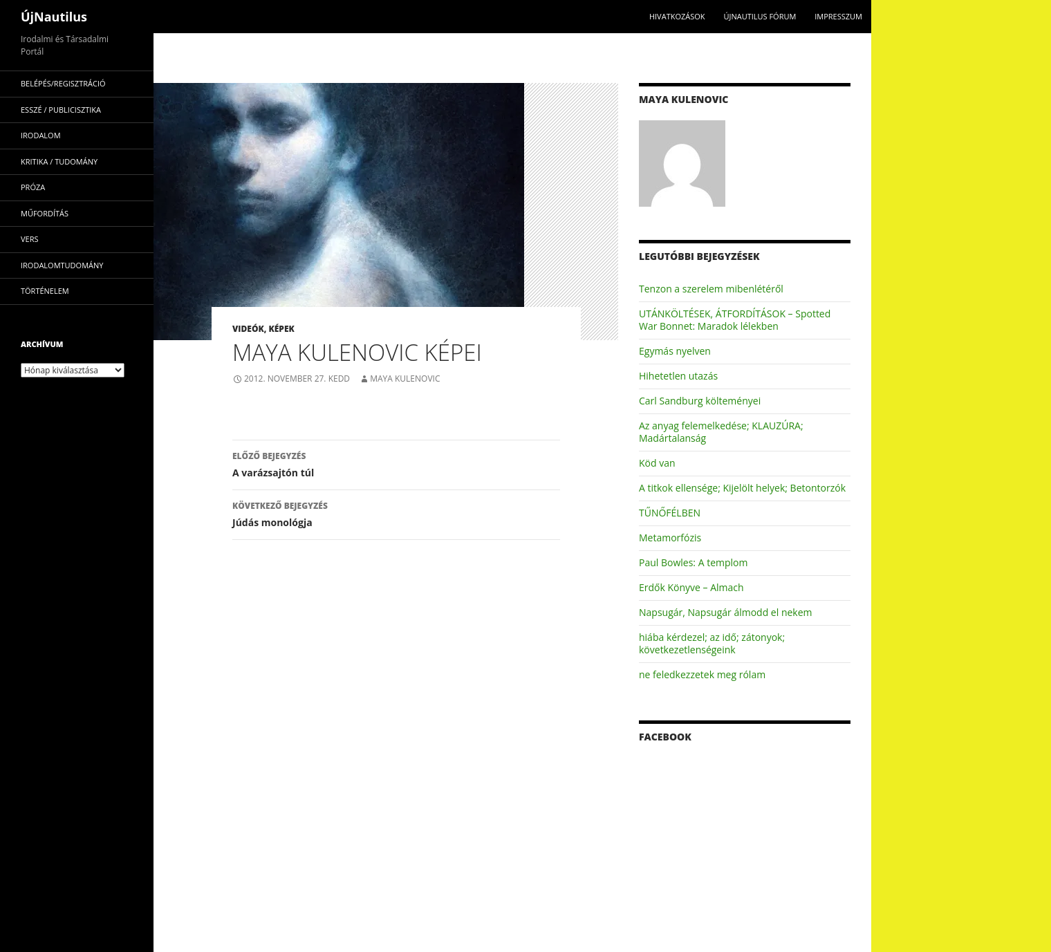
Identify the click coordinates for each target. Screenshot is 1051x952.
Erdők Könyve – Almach (691, 587)
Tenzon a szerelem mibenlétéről (711, 288)
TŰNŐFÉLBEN (669, 512)
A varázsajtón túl (396, 463)
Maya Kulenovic (405, 378)
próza (33, 187)
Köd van (657, 462)
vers (30, 239)
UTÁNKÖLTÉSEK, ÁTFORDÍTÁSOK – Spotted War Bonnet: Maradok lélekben (734, 320)
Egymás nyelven (675, 350)
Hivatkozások (677, 16)
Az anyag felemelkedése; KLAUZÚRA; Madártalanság (721, 432)
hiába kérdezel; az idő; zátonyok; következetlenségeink (712, 643)
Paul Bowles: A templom (693, 562)
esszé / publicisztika (61, 109)
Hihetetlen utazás (678, 375)
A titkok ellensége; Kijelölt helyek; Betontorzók (742, 487)
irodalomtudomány (62, 265)
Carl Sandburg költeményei (700, 400)
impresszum (838, 16)
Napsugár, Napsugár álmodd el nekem (725, 612)
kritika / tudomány (59, 161)
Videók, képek (263, 329)
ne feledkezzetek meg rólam (702, 674)
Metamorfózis (670, 537)
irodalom (41, 135)
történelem (45, 291)
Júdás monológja (396, 513)
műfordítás (44, 213)
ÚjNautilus (54, 16)
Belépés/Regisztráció (63, 83)
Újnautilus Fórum (759, 16)
